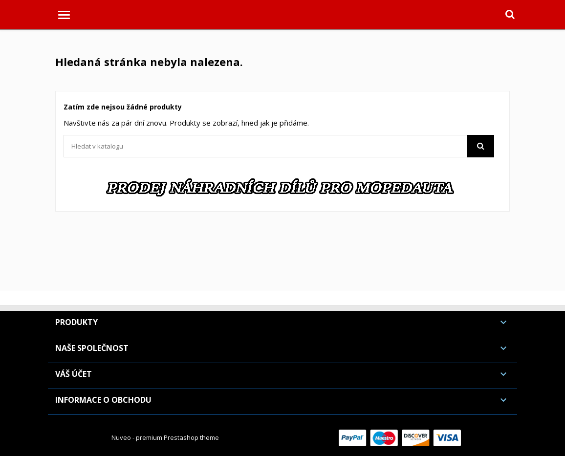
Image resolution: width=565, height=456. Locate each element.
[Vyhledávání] (279, 146)
